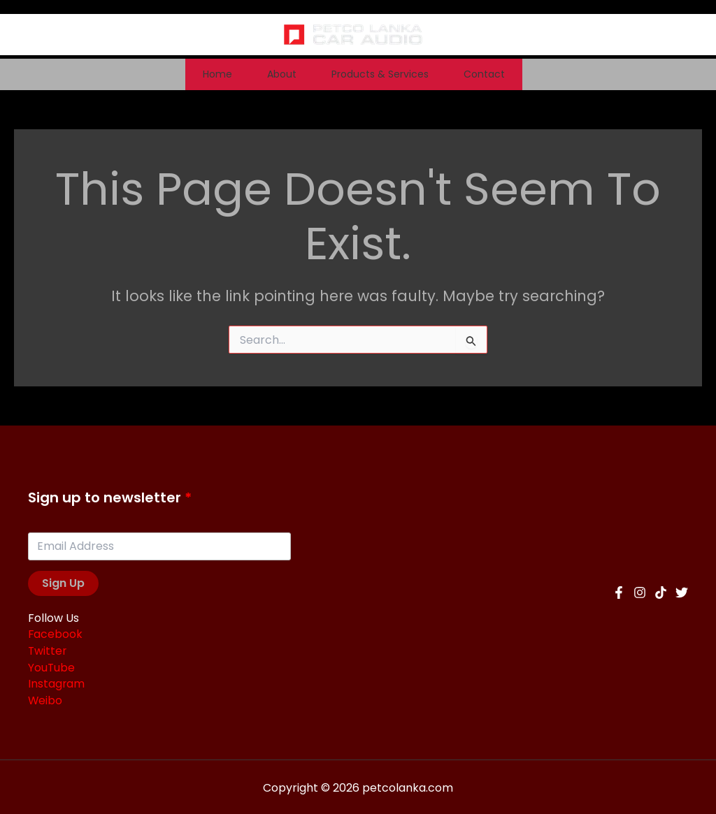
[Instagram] (639, 592)
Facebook (55, 635)
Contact (536, 74)
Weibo (45, 699)
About (264, 74)
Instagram (56, 683)
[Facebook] (619, 592)
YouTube (52, 667)
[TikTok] (660, 592)
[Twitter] (681, 592)
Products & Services (397, 74)
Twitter (48, 651)
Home (165, 74)
